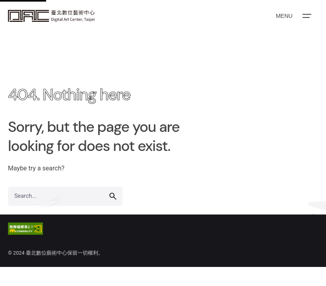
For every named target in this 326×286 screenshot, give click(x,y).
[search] (112, 196)
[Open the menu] (293, 16)
